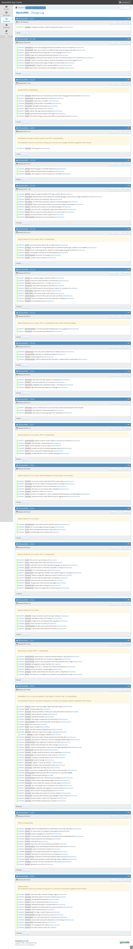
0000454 (21, 897)
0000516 (21, 301)
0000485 (21, 565)
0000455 (21, 793)
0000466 (21, 709)
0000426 (21, 857)
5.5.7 (32, 424)
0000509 (21, 446)
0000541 (21, 209)
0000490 (21, 659)
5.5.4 (32, 508)
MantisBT (26, 941)
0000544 (21, 207)
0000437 (21, 854)
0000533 (21, 359)
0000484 (21, 570)
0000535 (21, 354)
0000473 (21, 578)
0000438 (21, 851)
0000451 (21, 788)
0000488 (21, 664)
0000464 (21, 623)
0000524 (21, 286)
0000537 (21, 108)
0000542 (21, 202)
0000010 (21, 98)
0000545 (21, 204)
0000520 (21, 258)
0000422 (21, 829)
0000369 (21, 747)
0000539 (21, 214)
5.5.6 (32, 465)
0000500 (21, 489)
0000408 (21, 920)
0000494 (21, 529)
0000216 (21, 148)
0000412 (21, 917)
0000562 (21, 55)
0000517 (21, 329)
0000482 (21, 719)
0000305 (21, 740)
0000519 (21, 296)
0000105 (21, 742)
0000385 (21, 752)
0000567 (21, 60)
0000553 (21, 116)
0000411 (21, 899)
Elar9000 (50, 775)
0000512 (21, 380)
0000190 (23, 734)
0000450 (21, 785)
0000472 (21, 588)
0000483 (21, 714)
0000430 (21, 841)
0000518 (21, 298)
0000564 (21, 63)
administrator (68, 27)
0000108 (21, 706)
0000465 (21, 724)
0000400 (21, 834)
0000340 (21, 169)
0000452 (21, 790)
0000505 (21, 451)
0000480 (21, 667)
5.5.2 (32, 600)
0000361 (21, 745)
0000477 (21, 573)
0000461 (21, 629)
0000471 (21, 585)
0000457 (21, 798)
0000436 (21, 859)
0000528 (21, 255)
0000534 (21, 357)
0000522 (21, 291)
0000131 (21, 27)
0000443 (21, 773)
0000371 (21, 712)
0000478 (21, 669)
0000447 (21, 722)
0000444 (21, 778)
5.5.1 (32, 640)
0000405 (21, 831)
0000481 (21, 717)
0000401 (21, 910)
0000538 (21, 217)
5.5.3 (32, 544)
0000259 (21, 862)
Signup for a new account (38, 8)
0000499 (21, 491)
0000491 (21, 562)
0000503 (21, 481)
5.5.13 (32, 269)
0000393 (21, 755)
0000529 (21, 252)
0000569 (21, 50)
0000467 (21, 727)
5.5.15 (32, 185)
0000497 (21, 496)
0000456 (21, 796)
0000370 (21, 750)
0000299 (21, 737)
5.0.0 (32, 876)
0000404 (21, 925)
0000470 (21, 616)
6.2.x (32, 18)
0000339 (21, 114)
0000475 (21, 583)
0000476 (21, 580)
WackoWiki (23, 18)
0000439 (21, 904)
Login (27, 8)
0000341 (21, 52)
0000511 (21, 441)
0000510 (21, 443)
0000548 (21, 194)
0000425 (21, 846)
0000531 (21, 250)
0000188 (21, 775)
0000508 (21, 448)
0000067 (21, 408)
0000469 (21, 618)
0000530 (21, 245)
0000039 (21, 915)
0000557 (21, 58)
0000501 (21, 486)
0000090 (21, 912)
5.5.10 (32, 343)
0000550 (21, 171)
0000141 (21, 68)
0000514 (21, 413)
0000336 (21, 47)
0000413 (21, 907)
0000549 (21, 174)
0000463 (21, 672)
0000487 (21, 656)
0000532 (21, 247)
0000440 (21, 770)
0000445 (21, 839)
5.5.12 (32, 313)
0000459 (21, 674)
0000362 (21, 894)
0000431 (21, 763)
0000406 (21, 927)
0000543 (21, 197)
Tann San (63, 844)
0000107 (21, 902)
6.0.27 (32, 79)
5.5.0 (32, 686)
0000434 (21, 768)
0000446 (21, 836)
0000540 (21, 212)
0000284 (21, 96)
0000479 (21, 662)
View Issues (113, 22)
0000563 (21, 65)
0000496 (21, 524)
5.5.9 (32, 371)
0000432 (21, 765)
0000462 (21, 626)
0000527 (21, 278)
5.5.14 (32, 229)
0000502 (21, 484)
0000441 (21, 331)
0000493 (21, 532)
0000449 (21, 783)
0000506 (21, 453)
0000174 (21, 760)
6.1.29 (32, 39)
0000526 (21, 281)
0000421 (21, 844)
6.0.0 (32, 128)
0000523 (21, 288)
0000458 (21, 801)
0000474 (21, 575)
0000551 (21, 111)
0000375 (21, 385)
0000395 (21, 729)
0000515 (21, 410)
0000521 (21, 293)
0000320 (21, 387)
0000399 (21, 757)
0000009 (21, 732)
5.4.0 (32, 812)
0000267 (21, 106)
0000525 (21, 283)
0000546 (21, 199)
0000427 (21, 849)
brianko (79, 60)
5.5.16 (32, 160)
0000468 (21, 621)
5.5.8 (32, 399)
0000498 (21, 494)
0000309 (21, 864)
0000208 (21, 103)
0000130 (21, 101)
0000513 (21, 382)
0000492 (21, 560)
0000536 (21, 352)
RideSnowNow (45, 709)
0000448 (21, 780)
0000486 (21, 567)
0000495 (21, 527)
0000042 (21, 922)
